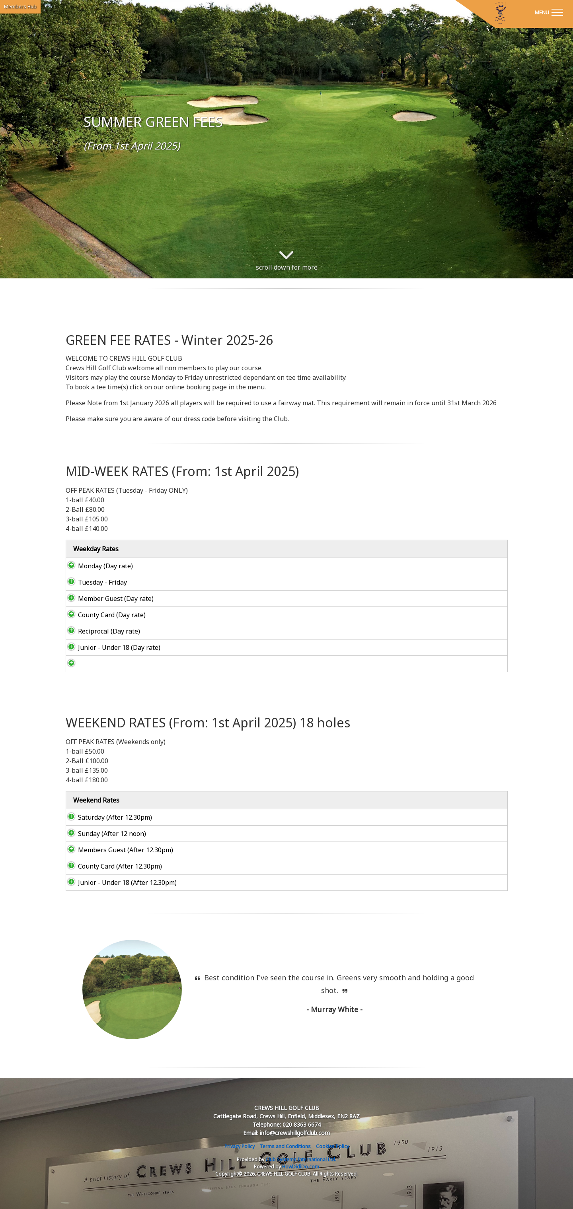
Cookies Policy (332, 1146)
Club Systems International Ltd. (300, 1159)
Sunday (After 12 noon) (104, 833)
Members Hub (20, 6)
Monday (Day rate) (97, 566)
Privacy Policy (239, 1146)
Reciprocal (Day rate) (101, 631)
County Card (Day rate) (104, 614)
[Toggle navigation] (548, 12)
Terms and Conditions (285, 1146)
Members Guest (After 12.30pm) (117, 850)
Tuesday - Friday (94, 582)
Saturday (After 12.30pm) (107, 817)
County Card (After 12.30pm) (112, 866)
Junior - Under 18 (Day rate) (111, 647)
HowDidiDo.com (300, 1166)
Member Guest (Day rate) (108, 598)
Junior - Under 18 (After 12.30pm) (119, 882)
